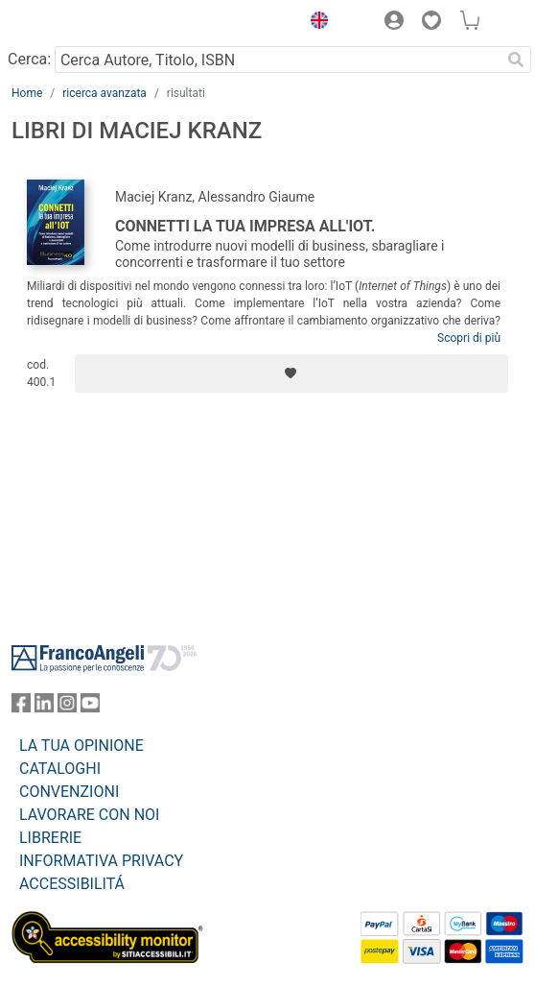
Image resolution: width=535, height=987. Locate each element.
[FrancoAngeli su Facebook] (21, 707)
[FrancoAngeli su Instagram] (67, 707)
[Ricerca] (515, 59)
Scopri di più (468, 338)
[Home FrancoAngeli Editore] (77, 23)
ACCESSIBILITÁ (72, 884)
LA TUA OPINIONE (81, 745)
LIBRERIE (50, 838)
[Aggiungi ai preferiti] (291, 373)
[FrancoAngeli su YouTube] (90, 707)
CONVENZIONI (69, 791)
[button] (314, 23)
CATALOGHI (60, 768)
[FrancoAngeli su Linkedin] (44, 707)
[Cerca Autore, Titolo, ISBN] (277, 59)
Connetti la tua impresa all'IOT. (245, 226)
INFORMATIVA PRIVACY (101, 861)
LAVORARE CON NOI (89, 815)
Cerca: (29, 59)
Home (27, 93)
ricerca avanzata (104, 93)
